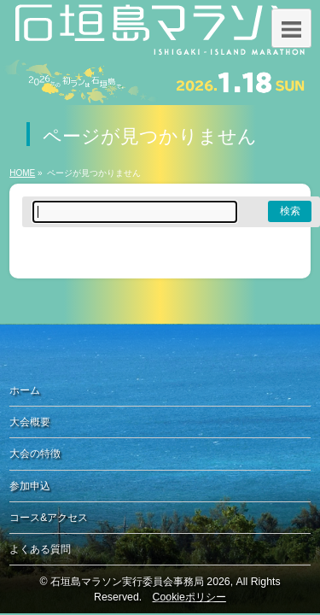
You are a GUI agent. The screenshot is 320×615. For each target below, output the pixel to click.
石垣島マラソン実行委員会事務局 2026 (140, 582)
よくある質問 (40, 549)
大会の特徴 (35, 454)
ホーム (24, 390)
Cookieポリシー (189, 597)
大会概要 (29, 422)
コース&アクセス (48, 518)
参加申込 (29, 486)
